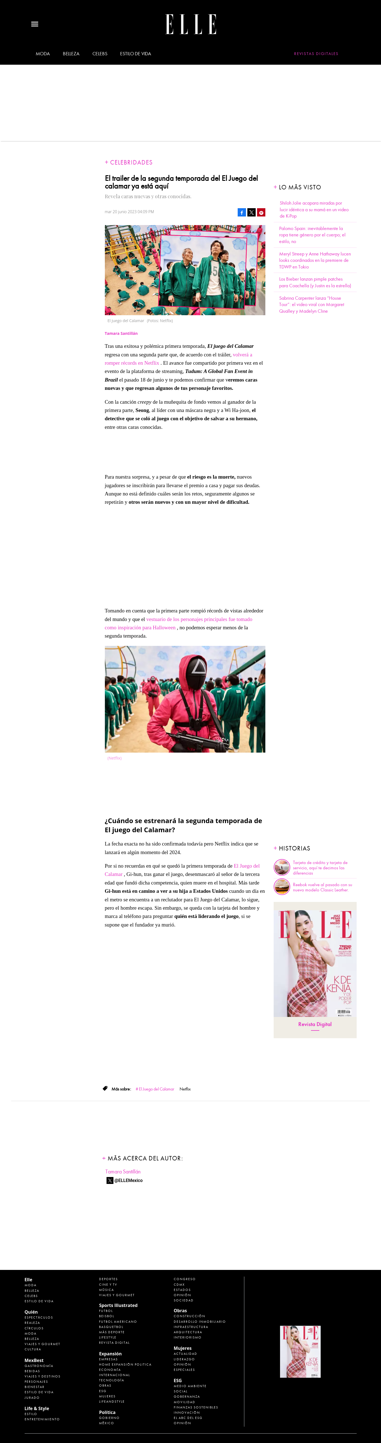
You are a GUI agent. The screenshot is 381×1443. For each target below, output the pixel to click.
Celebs (99, 54)
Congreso (185, 1279)
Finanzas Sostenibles (196, 1407)
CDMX (179, 1285)
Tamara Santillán (123, 1171)
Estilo (31, 1414)
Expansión (110, 1354)
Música (106, 1290)
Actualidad (185, 1354)
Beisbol (106, 1316)
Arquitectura (188, 1332)
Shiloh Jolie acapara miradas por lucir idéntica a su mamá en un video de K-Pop (314, 209)
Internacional (114, 1375)
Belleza (71, 54)
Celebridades (131, 162)
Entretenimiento (42, 1419)
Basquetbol (111, 1327)
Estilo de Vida (39, 1392)
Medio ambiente (190, 1386)
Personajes (36, 1382)
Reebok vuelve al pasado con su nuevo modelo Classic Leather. (322, 887)
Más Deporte (112, 1332)
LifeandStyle (112, 1401)
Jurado (32, 1398)
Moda (43, 54)
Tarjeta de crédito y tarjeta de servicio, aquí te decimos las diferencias (320, 868)
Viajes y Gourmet (42, 1344)
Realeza (32, 1323)
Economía (110, 1370)
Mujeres (107, 1396)
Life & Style (37, 1408)
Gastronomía (39, 1366)
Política (107, 1412)
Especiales (184, 1370)
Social (181, 1391)
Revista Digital (315, 1024)
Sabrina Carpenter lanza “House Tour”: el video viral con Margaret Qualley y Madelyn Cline (311, 304)
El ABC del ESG (188, 1418)
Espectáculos (39, 1317)
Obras (105, 1385)
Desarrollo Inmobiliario (200, 1322)
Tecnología (111, 1380)
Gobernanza (187, 1396)
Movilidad (184, 1402)
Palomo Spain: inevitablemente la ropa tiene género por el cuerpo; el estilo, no (312, 235)
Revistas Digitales (316, 53)
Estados (182, 1290)
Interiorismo (188, 1337)
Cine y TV (108, 1285)
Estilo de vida (135, 54)
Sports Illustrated (118, 1305)
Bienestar (35, 1387)
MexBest (34, 1360)
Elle (28, 1280)
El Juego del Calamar (156, 1089)
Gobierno (109, 1418)
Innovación (187, 1413)
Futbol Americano (118, 1322)
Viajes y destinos (43, 1376)
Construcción (189, 1316)
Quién (31, 1312)
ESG (103, 1391)
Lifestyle (107, 1337)
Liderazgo (184, 1359)
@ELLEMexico (129, 1180)
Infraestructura (191, 1327)
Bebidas (32, 1371)
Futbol (106, 1311)
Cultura (33, 1349)
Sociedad (184, 1300)
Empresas (108, 1359)
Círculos (34, 1328)
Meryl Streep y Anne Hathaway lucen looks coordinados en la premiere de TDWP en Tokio (315, 260)
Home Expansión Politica (125, 1364)
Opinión (182, 1295)
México (106, 1423)
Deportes (108, 1279)
